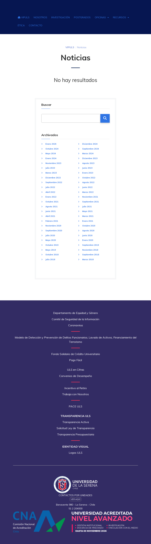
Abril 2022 (50, 192)
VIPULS (24, 17)
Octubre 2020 (88, 225)
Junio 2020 (87, 235)
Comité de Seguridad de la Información (75, 319)
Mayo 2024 (50, 153)
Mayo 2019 (50, 250)
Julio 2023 (50, 168)
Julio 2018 (50, 259)
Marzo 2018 (88, 259)
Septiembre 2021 (90, 201)
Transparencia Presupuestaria (75, 434)
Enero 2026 (50, 144)
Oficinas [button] (102, 17)
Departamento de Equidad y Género (75, 313)
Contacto (35, 25)
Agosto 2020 (88, 230)
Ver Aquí (75, 499)
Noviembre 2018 (90, 250)
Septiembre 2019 (90, 245)
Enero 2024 (50, 158)
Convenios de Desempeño (75, 376)
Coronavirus (75, 325)
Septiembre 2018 (90, 254)
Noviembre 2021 (90, 197)
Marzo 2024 (88, 153)
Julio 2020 (50, 235)
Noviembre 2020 (53, 225)
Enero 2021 (87, 221)
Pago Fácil (75, 360)
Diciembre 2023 (90, 158)
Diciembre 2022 (53, 177)
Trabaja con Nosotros (75, 394)
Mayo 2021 (87, 211)
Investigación (60, 17)
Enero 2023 (87, 173)
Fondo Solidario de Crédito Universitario (75, 354)
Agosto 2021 (51, 206)
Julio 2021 (87, 206)
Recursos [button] (121, 17)
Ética (21, 25)
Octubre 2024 (51, 149)
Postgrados (82, 17)
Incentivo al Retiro (75, 388)
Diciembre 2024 (90, 144)
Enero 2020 (87, 240)
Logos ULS (75, 452)
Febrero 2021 (51, 221)
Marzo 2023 (51, 173)
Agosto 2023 (88, 163)
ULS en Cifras (75, 369)
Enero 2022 (50, 197)
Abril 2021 (50, 216)
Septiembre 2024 (90, 149)
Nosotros (40, 17)
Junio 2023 (87, 168)
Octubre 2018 (51, 254)
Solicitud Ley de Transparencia (75, 428)
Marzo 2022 (88, 192)
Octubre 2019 (51, 245)
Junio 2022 (87, 187)
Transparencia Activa (75, 422)
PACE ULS (75, 406)
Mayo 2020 (50, 240)
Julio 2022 (50, 187)
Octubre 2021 (51, 201)
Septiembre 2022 (53, 182)
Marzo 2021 (88, 216)
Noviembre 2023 (53, 163)
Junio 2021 (50, 211)
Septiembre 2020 (53, 230)
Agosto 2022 (88, 182)
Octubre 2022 (88, 177)
